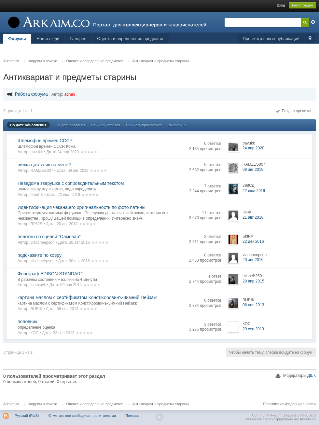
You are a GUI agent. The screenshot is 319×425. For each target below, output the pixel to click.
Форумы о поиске (42, 404)
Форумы (17, 38)
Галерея (78, 38)
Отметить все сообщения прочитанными (82, 416)
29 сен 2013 (253, 329)
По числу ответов (105, 125)
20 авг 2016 (253, 259)
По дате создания (70, 125)
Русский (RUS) (27, 416)
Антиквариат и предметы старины (160, 404)
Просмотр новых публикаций (271, 38)
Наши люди (48, 38)
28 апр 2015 (253, 281)
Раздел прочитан (294, 111)
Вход (281, 5)
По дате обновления (28, 125)
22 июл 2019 (254, 190)
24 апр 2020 (253, 148)
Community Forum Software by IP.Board (284, 415)
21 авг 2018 (253, 217)
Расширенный (313, 22)
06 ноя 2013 (253, 305)
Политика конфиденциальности (289, 404)
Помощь (132, 416)
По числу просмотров (144, 125)
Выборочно (177, 125)
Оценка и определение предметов (130, 38)
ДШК (311, 375)
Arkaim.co (11, 404)
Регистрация (302, 5)
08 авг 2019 (253, 169)
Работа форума (31, 94)
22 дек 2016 (253, 241)
